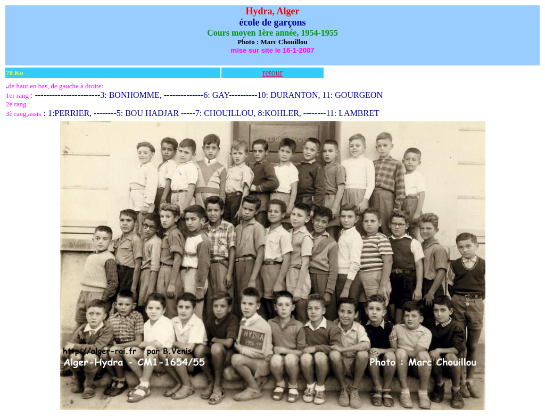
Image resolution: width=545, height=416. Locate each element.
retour (272, 72)
